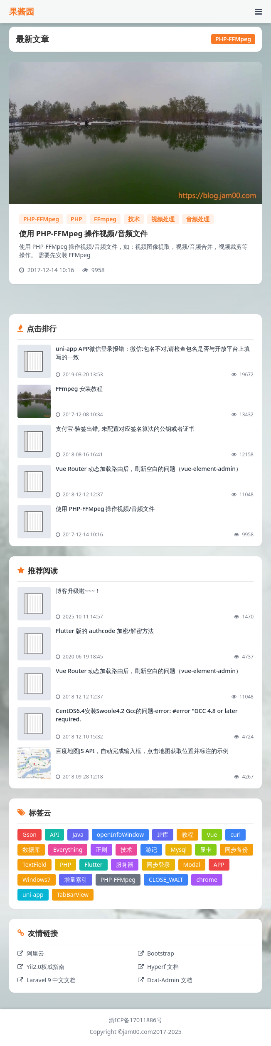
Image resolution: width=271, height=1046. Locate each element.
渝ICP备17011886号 (135, 1020)
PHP (76, 219)
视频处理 (163, 219)
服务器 (124, 864)
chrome (206, 879)
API (54, 834)
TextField (34, 864)
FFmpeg (105, 219)
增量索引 (75, 879)
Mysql (178, 849)
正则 (101, 849)
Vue (212, 834)
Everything (67, 849)
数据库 (31, 849)
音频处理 (197, 219)
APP (219, 864)
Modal (191, 864)
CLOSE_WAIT (166, 879)
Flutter (93, 864)
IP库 (162, 834)
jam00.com (138, 1032)
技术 (134, 219)
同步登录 (158, 864)
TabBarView (73, 894)
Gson (29, 834)
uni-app (33, 894)
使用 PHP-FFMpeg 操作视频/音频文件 (83, 233)
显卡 (206, 849)
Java (78, 834)
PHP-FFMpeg (41, 219)
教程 (187, 834)
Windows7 (36, 879)
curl (235, 834)
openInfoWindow (120, 834)
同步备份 (236, 849)
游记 (151, 849)
